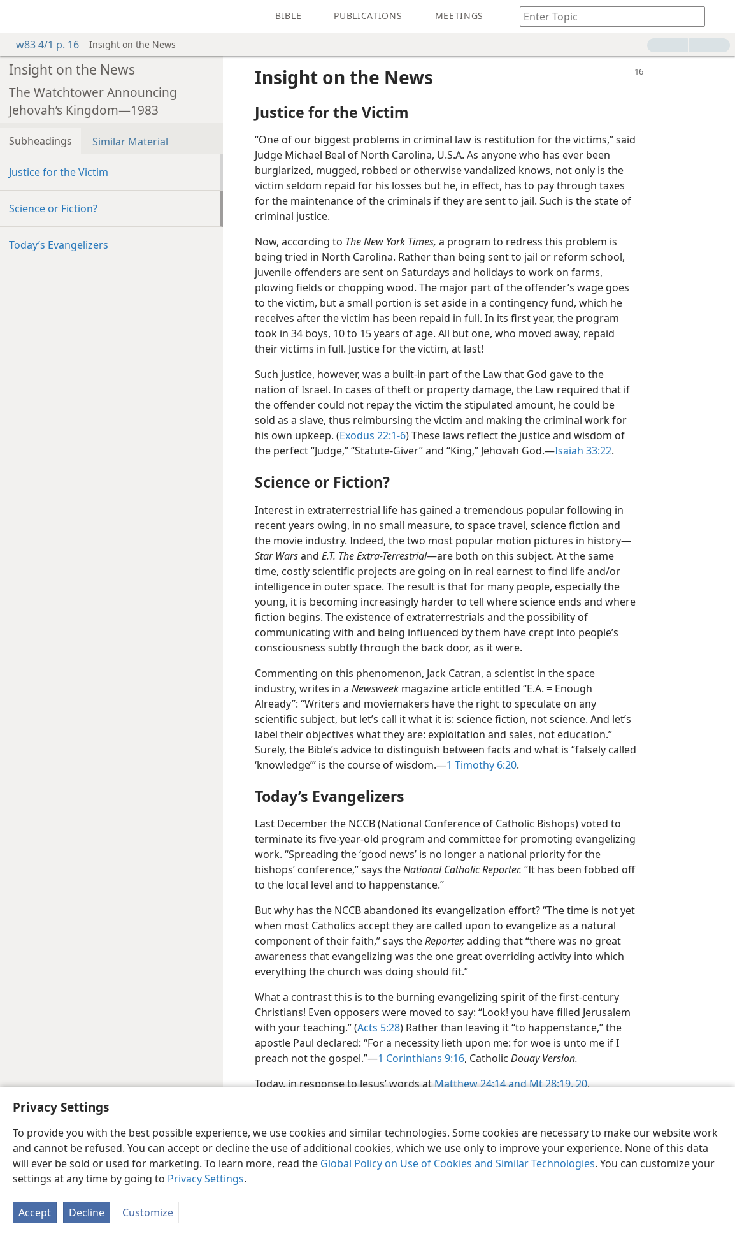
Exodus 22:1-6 (372, 435)
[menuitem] (19, 17)
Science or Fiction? (53, 208)
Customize (147, 1212)
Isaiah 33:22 (583, 451)
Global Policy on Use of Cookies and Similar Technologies (457, 1163)
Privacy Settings (206, 1179)
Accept (34, 1212)
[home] (19, 17)
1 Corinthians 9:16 (421, 1058)
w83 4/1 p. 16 (41, 45)
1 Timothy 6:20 (481, 765)
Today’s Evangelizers (58, 245)
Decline (86, 1212)
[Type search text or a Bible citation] (606, 16)
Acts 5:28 (378, 1028)
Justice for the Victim (58, 172)
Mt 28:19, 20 (557, 1084)
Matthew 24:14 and (480, 1084)
